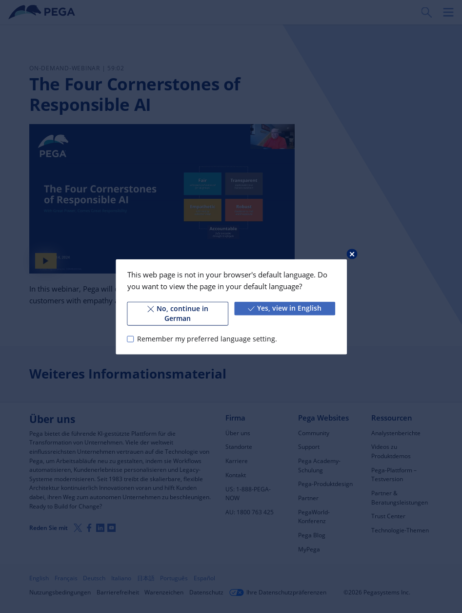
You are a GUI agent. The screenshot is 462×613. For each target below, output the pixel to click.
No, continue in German (177, 313)
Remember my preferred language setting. (207, 338)
